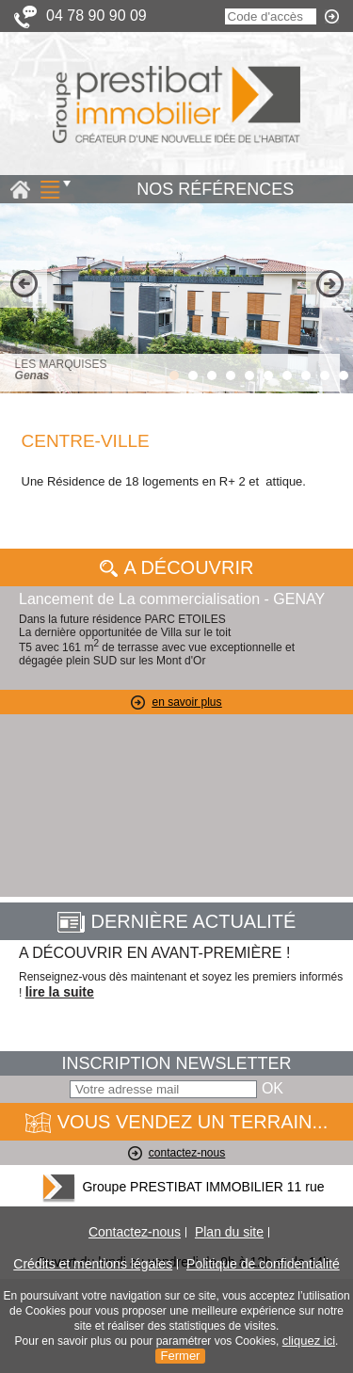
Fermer (181, 1356)
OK (272, 1088)
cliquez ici (308, 1340)
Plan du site (229, 1231)
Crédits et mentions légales (92, 1263)
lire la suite (59, 991)
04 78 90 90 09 (96, 16)
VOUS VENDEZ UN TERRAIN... (176, 1122)
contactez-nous (176, 1152)
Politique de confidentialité (263, 1263)
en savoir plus (176, 702)
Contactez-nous (134, 1231)
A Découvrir (177, 567)
